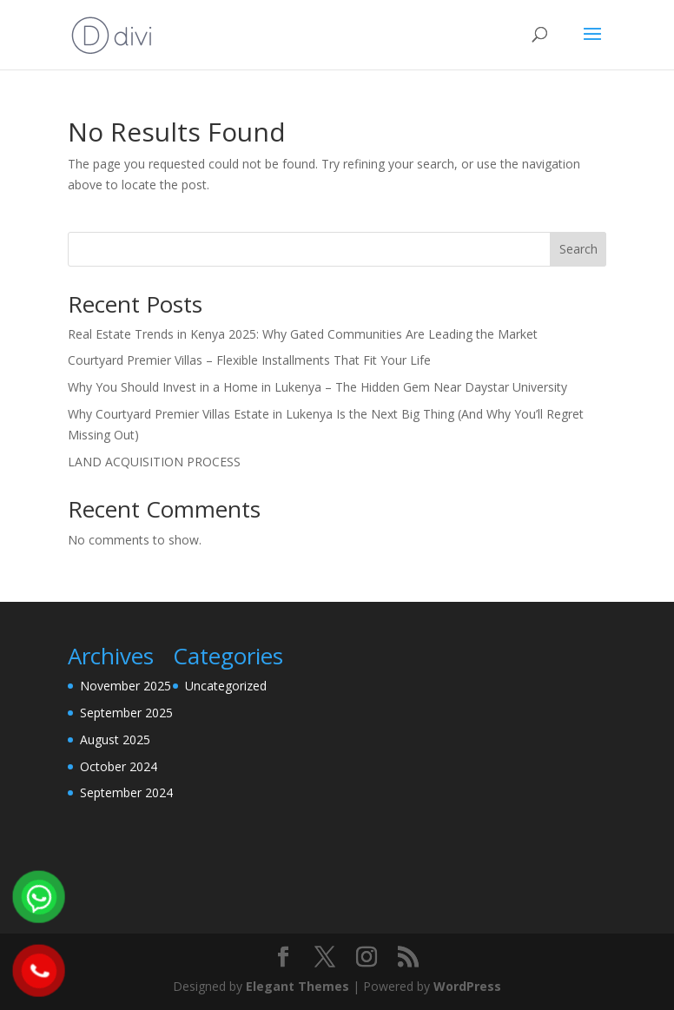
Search (578, 249)
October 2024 (118, 766)
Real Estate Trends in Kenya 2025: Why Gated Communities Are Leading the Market (303, 334)
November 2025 (125, 685)
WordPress (467, 986)
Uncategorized (226, 685)
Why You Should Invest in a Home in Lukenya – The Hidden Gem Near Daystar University (317, 387)
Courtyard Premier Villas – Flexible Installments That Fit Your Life (249, 360)
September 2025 (126, 712)
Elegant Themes (297, 986)
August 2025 (115, 739)
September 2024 (126, 792)
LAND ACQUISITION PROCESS (154, 461)
